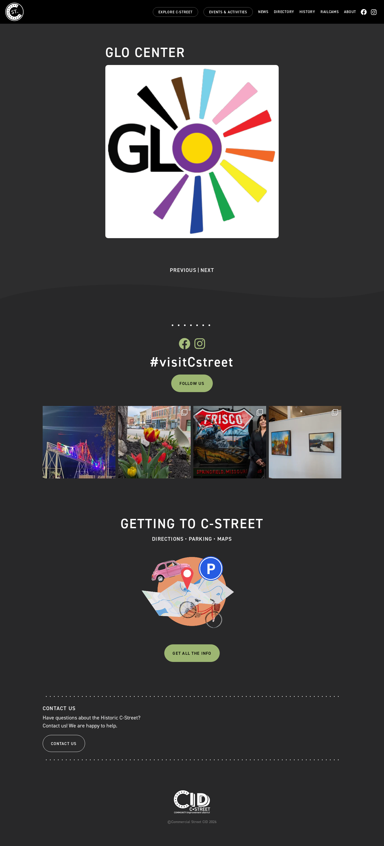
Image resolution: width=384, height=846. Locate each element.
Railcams (330, 12)
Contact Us (64, 743)
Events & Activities (228, 12)
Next (207, 270)
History (307, 12)
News (263, 12)
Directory (284, 12)
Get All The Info (192, 653)
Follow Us (191, 383)
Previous (183, 270)
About (350, 12)
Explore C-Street (175, 12)
